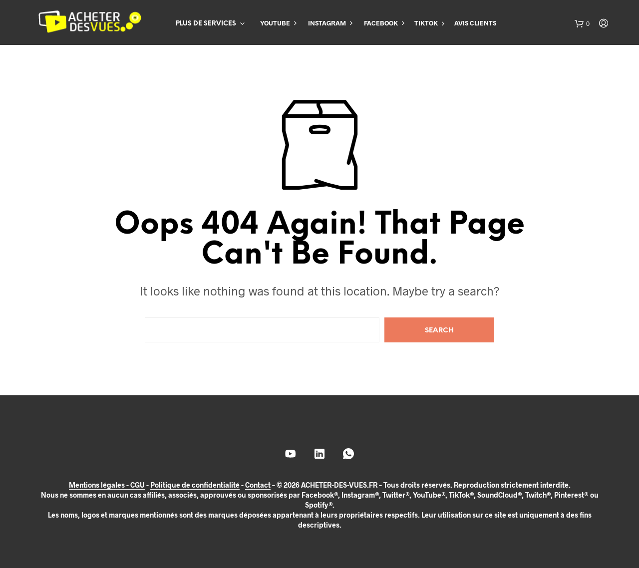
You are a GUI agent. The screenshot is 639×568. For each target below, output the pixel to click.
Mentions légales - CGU (107, 485)
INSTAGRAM (327, 23)
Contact (258, 485)
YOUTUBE (275, 23)
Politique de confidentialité (195, 485)
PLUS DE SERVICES (206, 23)
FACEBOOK (381, 23)
